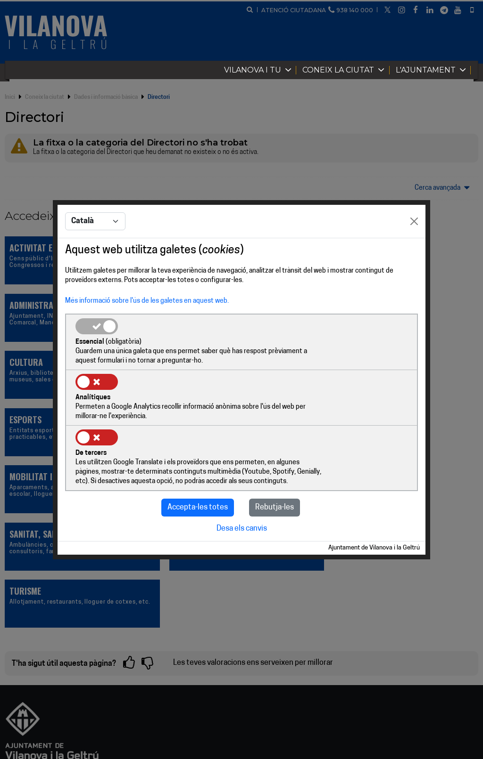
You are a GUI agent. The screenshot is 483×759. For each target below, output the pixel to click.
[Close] (414, 250)
